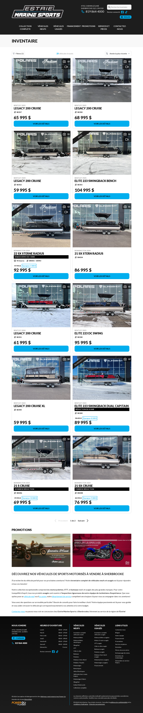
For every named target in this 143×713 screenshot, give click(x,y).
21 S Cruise (22, 485)
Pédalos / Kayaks (78, 663)
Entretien (118, 647)
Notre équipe (119, 635)
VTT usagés (98, 643)
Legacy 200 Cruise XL (29, 406)
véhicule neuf (29, 596)
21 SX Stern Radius (89, 253)
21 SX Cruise (84, 485)
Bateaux (76, 654)
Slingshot (76, 645)
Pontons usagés (99, 652)
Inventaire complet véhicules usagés (100, 634)
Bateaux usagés (99, 649)
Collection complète (80, 688)
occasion (42, 596)
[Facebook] (122, 12)
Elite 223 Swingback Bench (95, 181)
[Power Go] (39, 703)
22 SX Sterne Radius (29, 253)
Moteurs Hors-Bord (79, 660)
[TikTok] (126, 12)
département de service (61, 596)
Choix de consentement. (97, 704)
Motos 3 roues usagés (101, 640)
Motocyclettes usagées (101, 637)
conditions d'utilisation (80, 704)
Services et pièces (121, 644)
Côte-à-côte (77, 651)
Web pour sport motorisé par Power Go (53, 696)
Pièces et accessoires (122, 650)
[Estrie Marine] (38, 12)
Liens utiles (121, 625)
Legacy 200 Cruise (27, 108)
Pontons (76, 657)
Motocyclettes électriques (78, 641)
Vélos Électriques (79, 671)
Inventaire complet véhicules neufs (79, 634)
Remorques (77, 668)
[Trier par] (118, 53)
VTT (74, 648)
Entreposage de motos (122, 653)
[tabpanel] (53, 638)
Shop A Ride (28, 699)
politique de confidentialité (118, 702)
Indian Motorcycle (79, 685)
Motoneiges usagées (101, 663)
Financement (74, 26)
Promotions (88, 26)
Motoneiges (77, 665)
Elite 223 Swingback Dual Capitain (102, 406)
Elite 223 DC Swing (89, 333)
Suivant (83, 520)
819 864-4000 (92, 11)
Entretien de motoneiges (119, 657)
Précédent (61, 520)
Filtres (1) (18, 53)
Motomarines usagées (101, 660)
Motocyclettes (78, 637)
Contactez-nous (18, 611)
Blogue (117, 633)
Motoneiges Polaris (79, 679)
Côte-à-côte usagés (100, 646)
